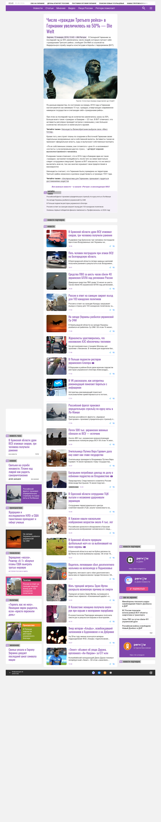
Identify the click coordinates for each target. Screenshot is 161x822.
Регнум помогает (112, 8)
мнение (13, 589)
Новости (45, 8)
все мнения (35, 607)
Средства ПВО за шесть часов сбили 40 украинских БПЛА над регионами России (91, 276)
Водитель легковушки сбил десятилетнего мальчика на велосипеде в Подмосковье (91, 673)
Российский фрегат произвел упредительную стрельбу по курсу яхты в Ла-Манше (31, 621)
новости (51, 226)
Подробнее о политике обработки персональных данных (115, 800)
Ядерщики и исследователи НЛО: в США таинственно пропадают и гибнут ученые (24, 645)
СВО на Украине (34, 3)
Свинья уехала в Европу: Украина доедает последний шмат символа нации (22, 782)
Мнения (68, 8)
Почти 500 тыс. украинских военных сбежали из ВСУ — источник (88, 496)
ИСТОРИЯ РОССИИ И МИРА (18, 699)
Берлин (50, 37)
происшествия (16, 636)
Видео (79, 8)
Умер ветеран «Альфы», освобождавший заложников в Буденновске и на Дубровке (91, 758)
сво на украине (130, 725)
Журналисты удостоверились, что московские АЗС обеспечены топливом (90, 361)
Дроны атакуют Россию (55, 3)
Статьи (57, 8)
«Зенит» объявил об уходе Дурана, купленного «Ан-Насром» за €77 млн (88, 779)
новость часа (15, 564)
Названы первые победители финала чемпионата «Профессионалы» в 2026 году (78, 210)
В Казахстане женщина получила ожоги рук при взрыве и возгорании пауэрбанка (91, 715)
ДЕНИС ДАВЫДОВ (15, 607)
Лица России (93, 8)
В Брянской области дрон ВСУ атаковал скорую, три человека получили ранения (22, 573)
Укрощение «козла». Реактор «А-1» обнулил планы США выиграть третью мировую (21, 690)
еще (151, 761)
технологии (15, 681)
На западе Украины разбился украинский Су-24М (31, 665)
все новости (13, 582)
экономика (14, 773)
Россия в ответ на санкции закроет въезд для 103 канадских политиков (31, 717)
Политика (27, 708)
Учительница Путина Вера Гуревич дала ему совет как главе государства (90, 517)
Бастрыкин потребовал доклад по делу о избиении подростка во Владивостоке (91, 538)
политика (14, 728)
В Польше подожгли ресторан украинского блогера (28, 762)
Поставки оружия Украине (81, 3)
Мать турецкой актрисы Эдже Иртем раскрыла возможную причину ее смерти (91, 694)
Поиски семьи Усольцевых (108, 3)
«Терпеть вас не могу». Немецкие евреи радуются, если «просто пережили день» (23, 737)
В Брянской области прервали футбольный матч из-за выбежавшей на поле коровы (90, 628)
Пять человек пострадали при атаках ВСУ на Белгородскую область (91, 254)
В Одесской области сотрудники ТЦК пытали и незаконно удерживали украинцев (89, 582)
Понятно (146, 800)
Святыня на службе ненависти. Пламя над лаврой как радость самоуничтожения (21, 598)
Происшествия (28, 753)
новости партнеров (55, 220)
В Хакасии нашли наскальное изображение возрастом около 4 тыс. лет (91, 606)
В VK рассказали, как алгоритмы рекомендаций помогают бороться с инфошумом (88, 426)
